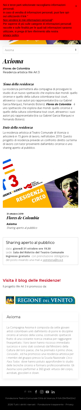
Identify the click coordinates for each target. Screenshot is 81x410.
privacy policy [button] (11, 35)
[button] (76, 6)
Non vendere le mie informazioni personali (27, 20)
